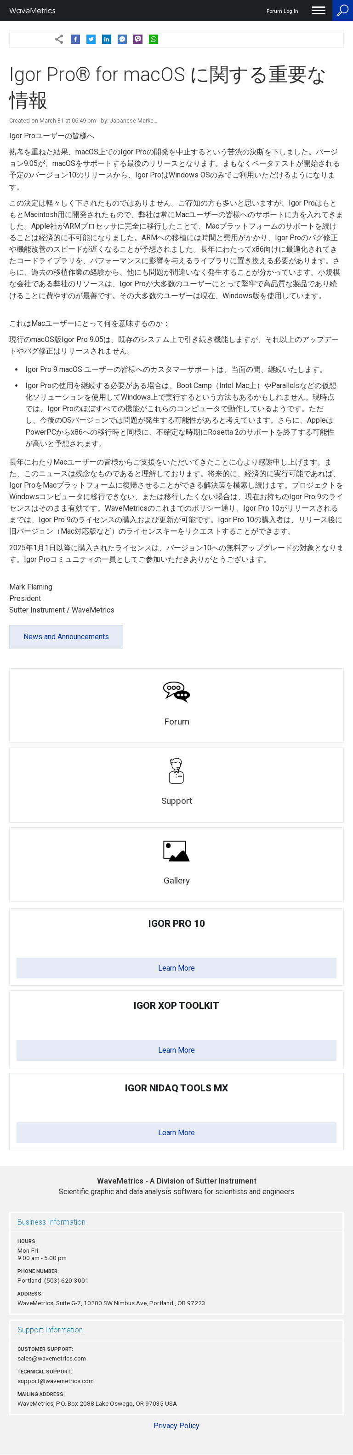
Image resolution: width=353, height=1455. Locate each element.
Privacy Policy (176, 1425)
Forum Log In (282, 11)
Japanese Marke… (134, 120)
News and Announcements (66, 636)
